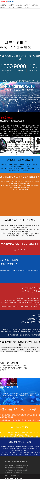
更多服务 (27, 7)
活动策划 (11, 7)
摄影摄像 (3, 7)
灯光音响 (3, 5)
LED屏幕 (11, 5)
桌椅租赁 (27, 5)
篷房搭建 (35, 5)
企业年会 (19, 7)
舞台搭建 (19, 5)
